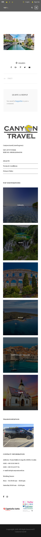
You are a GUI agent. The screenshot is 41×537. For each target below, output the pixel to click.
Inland (20, 242)
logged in (19, 101)
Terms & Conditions (10, 166)
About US (6, 161)
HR (3, 2)
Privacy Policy (8, 171)
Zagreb (20, 392)
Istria (20, 280)
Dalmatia (20, 205)
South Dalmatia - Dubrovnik (20, 355)
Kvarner (20, 317)
